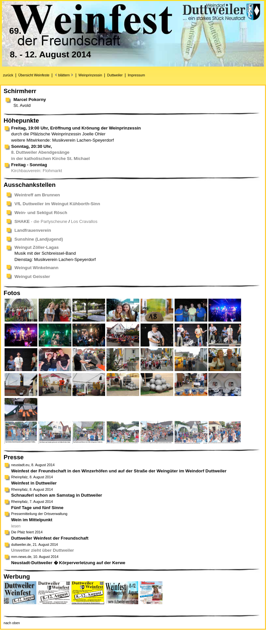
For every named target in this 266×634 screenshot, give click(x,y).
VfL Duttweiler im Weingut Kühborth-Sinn (57, 203)
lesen (16, 526)
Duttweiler (115, 75)
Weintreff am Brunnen (37, 194)
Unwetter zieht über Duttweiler (42, 550)
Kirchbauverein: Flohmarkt (36, 170)
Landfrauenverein (32, 230)
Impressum (136, 75)
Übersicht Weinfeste (33, 75)
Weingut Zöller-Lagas (36, 247)
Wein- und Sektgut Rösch (40, 212)
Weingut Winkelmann (36, 267)
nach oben (12, 623)
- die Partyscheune (40, 221)
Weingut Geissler (32, 276)
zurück (8, 75)
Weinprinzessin (90, 75)
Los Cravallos (84, 221)
